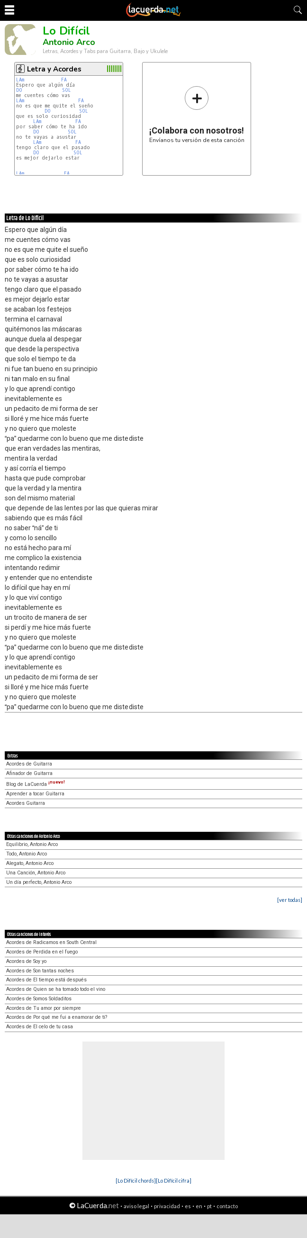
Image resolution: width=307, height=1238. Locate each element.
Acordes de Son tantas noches (40, 971)
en (199, 1206)
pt (209, 1206)
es (188, 1206)
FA (64, 80)
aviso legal (136, 1206)
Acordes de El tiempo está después (46, 980)
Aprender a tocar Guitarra (35, 794)
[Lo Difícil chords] (136, 1180)
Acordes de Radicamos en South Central (51, 942)
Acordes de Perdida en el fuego (42, 952)
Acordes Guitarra (25, 803)
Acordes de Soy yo (26, 961)
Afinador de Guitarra (29, 773)
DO (19, 90)
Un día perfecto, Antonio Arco (39, 882)
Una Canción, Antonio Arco (35, 873)
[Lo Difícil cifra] (173, 1180)
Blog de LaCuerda (35, 784)
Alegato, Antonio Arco (30, 863)
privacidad (167, 1206)
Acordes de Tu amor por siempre (43, 1008)
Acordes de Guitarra (29, 764)
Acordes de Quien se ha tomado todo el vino (55, 989)
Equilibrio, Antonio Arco (32, 844)
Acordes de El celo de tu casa (39, 1027)
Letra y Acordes (54, 69)
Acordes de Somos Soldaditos (39, 999)
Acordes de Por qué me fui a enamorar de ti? (56, 1017)
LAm (20, 80)
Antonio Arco (69, 42)
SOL (66, 90)
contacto (227, 1206)
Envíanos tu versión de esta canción (196, 114)
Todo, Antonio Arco (26, 854)
